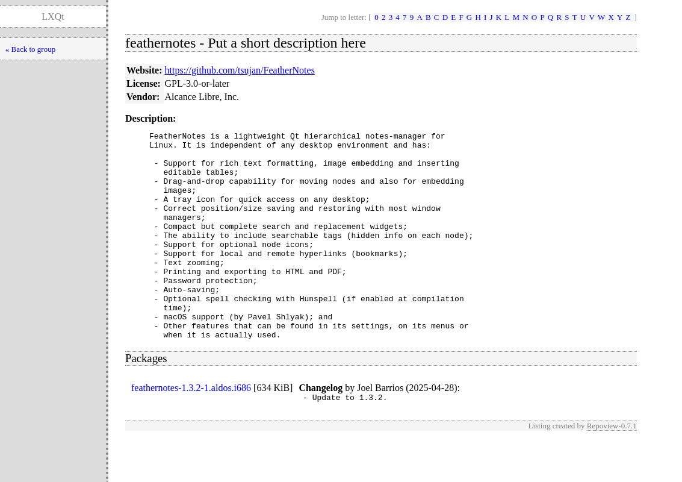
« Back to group (30, 49)
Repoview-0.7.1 (612, 469)
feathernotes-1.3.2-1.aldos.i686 (191, 429)
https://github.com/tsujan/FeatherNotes (240, 70)
